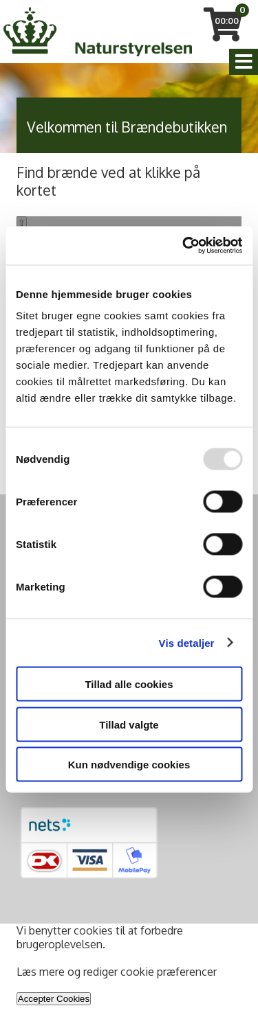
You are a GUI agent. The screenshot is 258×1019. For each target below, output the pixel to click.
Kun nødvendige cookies (129, 764)
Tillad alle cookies (129, 684)
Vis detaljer (187, 642)
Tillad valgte (128, 724)
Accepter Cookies (53, 999)
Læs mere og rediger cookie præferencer (117, 971)
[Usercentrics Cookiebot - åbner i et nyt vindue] (183, 246)
